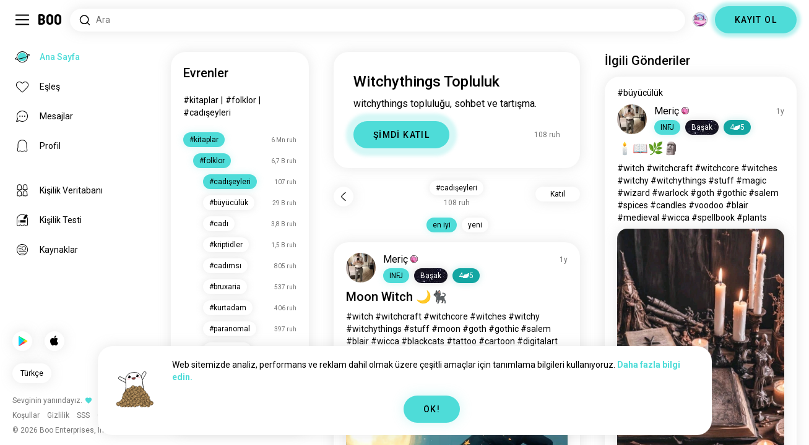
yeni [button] (475, 225)
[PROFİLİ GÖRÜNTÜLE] (361, 267)
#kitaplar (200, 100)
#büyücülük (640, 93)
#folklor (240, 100)
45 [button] (466, 275)
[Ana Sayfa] (50, 20)
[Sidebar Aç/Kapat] (22, 19)
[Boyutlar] (700, 19)
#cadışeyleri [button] (456, 188)
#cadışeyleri (207, 112)
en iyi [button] (442, 225)
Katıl (557, 194)
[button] (396, 275)
